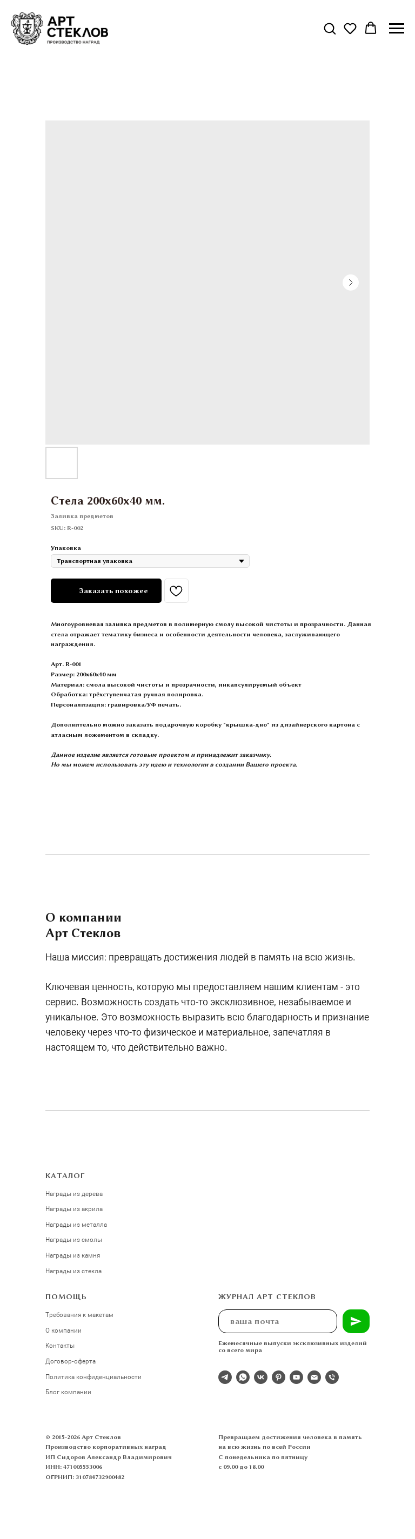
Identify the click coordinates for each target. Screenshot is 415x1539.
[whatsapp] (243, 1377)
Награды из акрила (74, 1208)
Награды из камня (72, 1255)
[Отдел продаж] (225, 1377)
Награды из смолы (73, 1239)
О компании (63, 1330)
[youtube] (296, 1377)
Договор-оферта (70, 1360)
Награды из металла (76, 1224)
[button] (329, 28)
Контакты (60, 1345)
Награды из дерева (74, 1193)
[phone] (332, 1377)
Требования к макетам (79, 1314)
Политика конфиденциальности (93, 1376)
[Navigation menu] (396, 28)
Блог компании (68, 1391)
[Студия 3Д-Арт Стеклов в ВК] (260, 1377)
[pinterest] (278, 1377)
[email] (314, 1377)
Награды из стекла (73, 1270)
